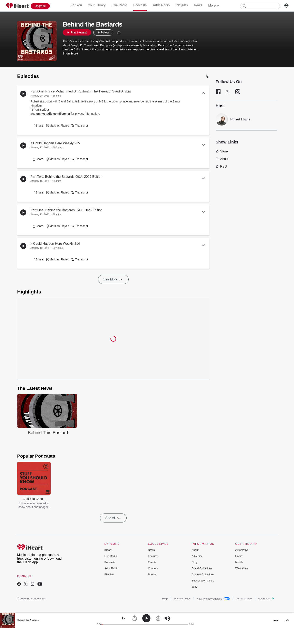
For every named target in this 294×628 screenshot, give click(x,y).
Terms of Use (244, 598)
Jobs (194, 586)
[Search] (260, 6)
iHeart (107, 549)
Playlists (182, 5)
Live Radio (119, 5)
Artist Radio (161, 5)
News (198, 5)
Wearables (241, 568)
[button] (118, 32)
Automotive (241, 549)
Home (238, 556)
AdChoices (266, 598)
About (222, 159)
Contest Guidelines (203, 574)
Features (153, 556)
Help (165, 598)
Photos (152, 574)
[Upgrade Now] (40, 6)
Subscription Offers (203, 580)
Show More (70, 53)
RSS (221, 166)
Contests (153, 568)
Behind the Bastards (28, 620)
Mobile (239, 562)
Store (222, 151)
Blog (194, 562)
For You (76, 5)
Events (152, 562)
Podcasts (140, 5)
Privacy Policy (182, 598)
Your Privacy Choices (213, 598)
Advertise (197, 556)
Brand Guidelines (202, 568)
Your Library (97, 5)
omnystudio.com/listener (53, 113)
